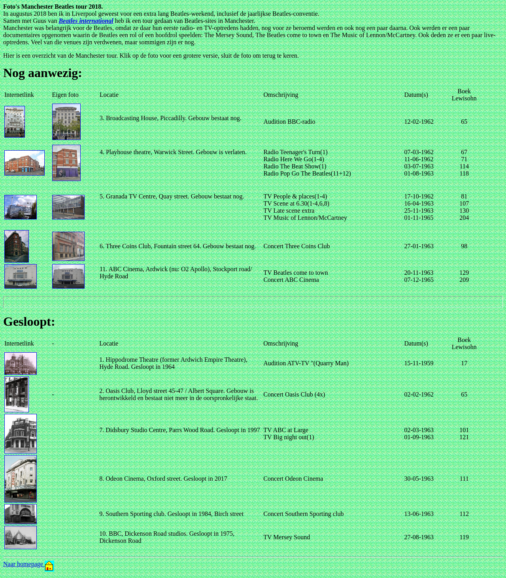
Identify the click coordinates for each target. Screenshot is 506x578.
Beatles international (86, 20)
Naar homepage (28, 564)
